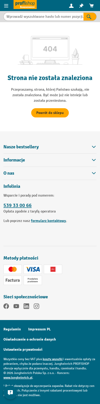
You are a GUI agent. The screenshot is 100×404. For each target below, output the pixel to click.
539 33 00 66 (17, 205)
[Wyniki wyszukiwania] (90, 16)
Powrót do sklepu (50, 113)
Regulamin (12, 329)
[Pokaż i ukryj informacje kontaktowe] (10, 392)
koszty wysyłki (53, 359)
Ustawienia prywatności (22, 349)
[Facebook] (6, 307)
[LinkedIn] (26, 307)
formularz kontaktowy (48, 220)
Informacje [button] (50, 160)
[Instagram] (36, 307)
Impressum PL (39, 329)
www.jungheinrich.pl (17, 378)
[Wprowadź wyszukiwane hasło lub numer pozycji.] (43, 16)
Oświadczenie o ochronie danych (29, 339)
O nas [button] (50, 173)
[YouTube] (16, 307)
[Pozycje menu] (7, 5)
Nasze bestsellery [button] (50, 147)
